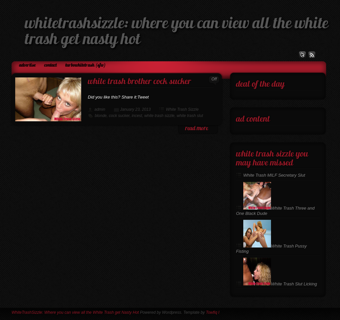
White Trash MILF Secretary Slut (274, 175)
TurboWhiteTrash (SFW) (85, 65)
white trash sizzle (159, 115)
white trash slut (190, 115)
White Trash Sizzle (182, 109)
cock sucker (119, 115)
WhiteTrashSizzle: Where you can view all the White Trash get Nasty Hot (75, 312)
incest (137, 115)
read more (196, 129)
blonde (101, 115)
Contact (50, 65)
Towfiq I (213, 312)
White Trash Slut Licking (280, 283)
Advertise (27, 65)
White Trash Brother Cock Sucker (139, 81)
